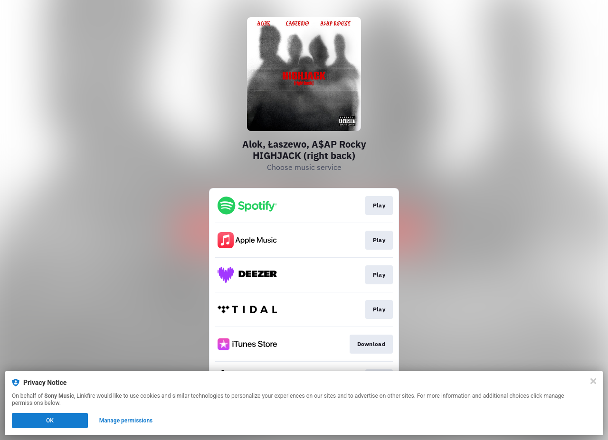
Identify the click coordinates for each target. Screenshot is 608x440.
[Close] (593, 381)
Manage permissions (126, 420)
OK (50, 420)
